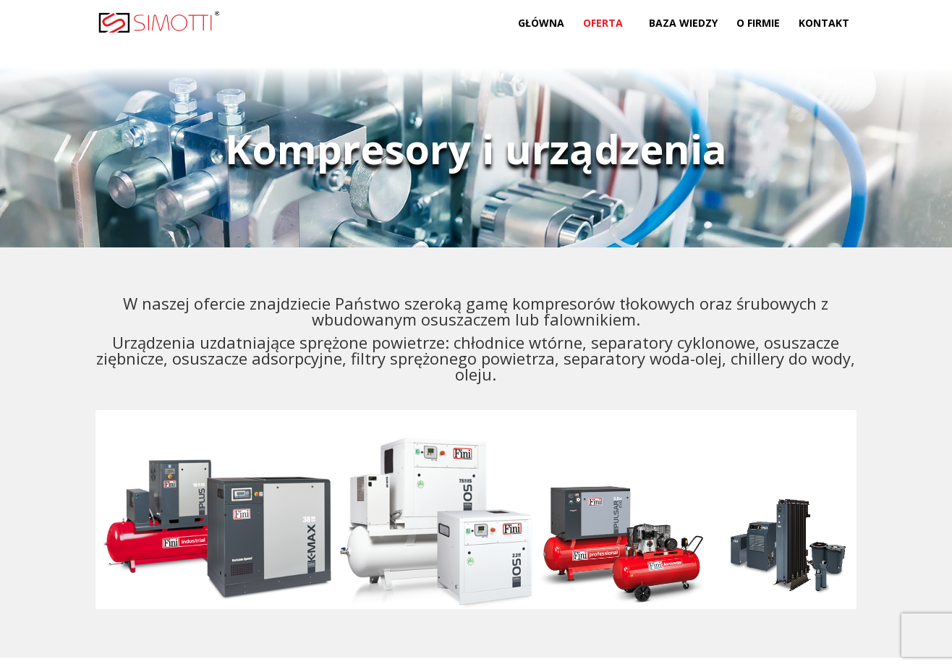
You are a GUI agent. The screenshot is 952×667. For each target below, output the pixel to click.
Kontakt (824, 24)
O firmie (758, 24)
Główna (541, 24)
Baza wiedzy (683, 24)
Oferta (603, 24)
